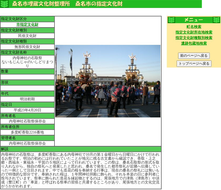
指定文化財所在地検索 (193, 32)
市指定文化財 (27, 25)
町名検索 (194, 27)
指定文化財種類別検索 (193, 38)
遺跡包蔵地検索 (194, 43)
